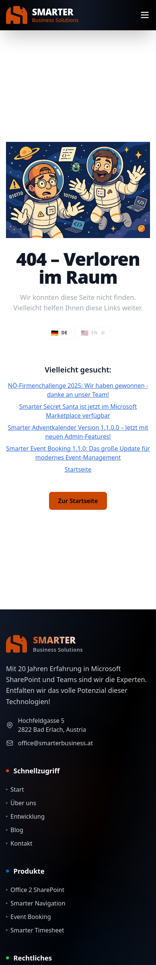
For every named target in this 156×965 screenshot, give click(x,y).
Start (15, 789)
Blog (14, 830)
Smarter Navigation (35, 903)
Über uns (21, 803)
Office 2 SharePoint (35, 890)
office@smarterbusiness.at (55, 743)
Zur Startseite (78, 501)
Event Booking (28, 917)
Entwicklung (25, 816)
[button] (93, 333)
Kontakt (19, 843)
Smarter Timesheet (35, 930)
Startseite (78, 469)
